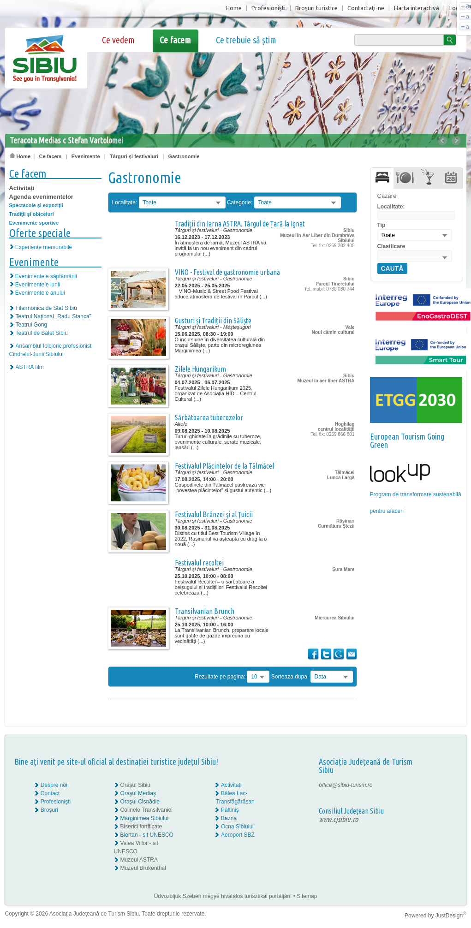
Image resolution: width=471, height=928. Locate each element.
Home (234, 8)
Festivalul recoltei (199, 563)
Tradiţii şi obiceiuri (31, 214)
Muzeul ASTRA (139, 860)
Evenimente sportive (34, 223)
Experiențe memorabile (43, 247)
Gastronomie (184, 156)
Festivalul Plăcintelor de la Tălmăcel (224, 466)
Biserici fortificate (141, 826)
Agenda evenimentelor (41, 196)
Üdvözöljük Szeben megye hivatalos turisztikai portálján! (223, 896)
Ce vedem (118, 40)
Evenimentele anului (40, 293)
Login (456, 8)
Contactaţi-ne (365, 8)
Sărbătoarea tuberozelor (209, 417)
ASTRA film (30, 367)
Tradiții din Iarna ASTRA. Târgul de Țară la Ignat (240, 224)
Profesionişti (268, 8)
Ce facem (175, 40)
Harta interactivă (416, 8)
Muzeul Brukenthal (143, 868)
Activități (22, 187)
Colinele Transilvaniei (146, 810)
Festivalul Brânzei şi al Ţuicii (214, 514)
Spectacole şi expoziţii (36, 205)
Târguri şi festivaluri (134, 156)
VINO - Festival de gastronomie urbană (227, 272)
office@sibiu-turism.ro (345, 785)
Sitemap (307, 896)
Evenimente (86, 156)
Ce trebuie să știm (246, 40)
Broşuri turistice (316, 8)
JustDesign (450, 915)
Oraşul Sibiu (135, 785)
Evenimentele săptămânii (46, 276)
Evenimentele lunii (37, 284)
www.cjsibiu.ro (338, 819)
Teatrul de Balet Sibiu (42, 333)
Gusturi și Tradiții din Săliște (213, 320)
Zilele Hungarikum (200, 369)
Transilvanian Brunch (204, 611)
